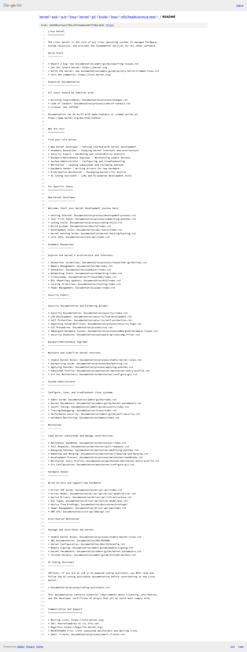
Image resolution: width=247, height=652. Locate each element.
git (94, 17)
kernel (44, 17)
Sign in (240, 5)
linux (73, 17)
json (241, 646)
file (110, 25)
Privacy (30, 646)
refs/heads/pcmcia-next (138, 17)
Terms (39, 646)
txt (233, 646)
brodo (103, 17)
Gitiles (20, 646)
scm (64, 17)
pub (55, 17)
